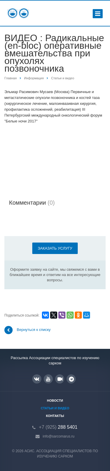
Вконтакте (36, 378)
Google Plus (71, 378)
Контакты (55, 416)
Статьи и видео (55, 408)
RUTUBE (59, 378)
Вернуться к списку (27, 330)
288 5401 (58, 427)
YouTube (48, 378)
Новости (55, 400)
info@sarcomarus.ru (59, 436)
